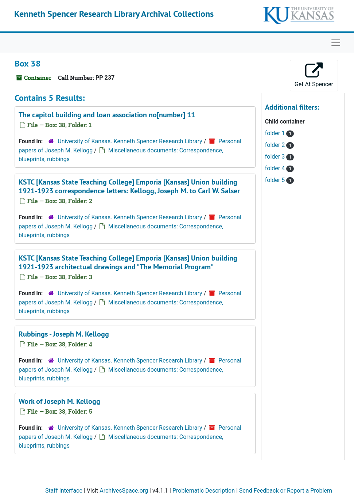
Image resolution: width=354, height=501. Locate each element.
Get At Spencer (314, 75)
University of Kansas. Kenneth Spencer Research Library (130, 141)
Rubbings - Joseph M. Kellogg (64, 334)
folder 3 (275, 156)
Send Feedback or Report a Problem (285, 490)
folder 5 (275, 180)
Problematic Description (203, 490)
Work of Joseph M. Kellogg (59, 401)
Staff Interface (63, 490)
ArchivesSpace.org (124, 490)
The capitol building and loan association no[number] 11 (107, 114)
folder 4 (275, 168)
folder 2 (275, 144)
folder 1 (275, 133)
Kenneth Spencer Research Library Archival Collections (114, 13)
